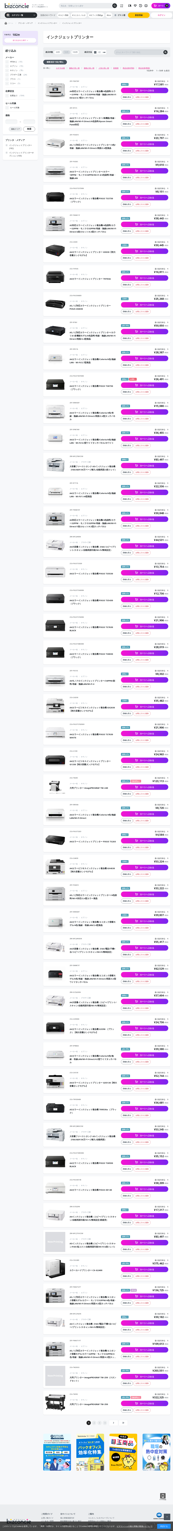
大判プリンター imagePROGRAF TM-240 (89, 788)
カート (163, 5)
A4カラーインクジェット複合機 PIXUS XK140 (91, 1189)
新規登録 (139, 15)
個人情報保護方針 (67, 1518)
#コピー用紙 (63, 15)
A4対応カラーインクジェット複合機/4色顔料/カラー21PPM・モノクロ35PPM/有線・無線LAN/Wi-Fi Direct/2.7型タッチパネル (93, 94)
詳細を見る (127, 97)
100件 (75, 52)
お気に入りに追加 (142, 97)
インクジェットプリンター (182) (20, 147)
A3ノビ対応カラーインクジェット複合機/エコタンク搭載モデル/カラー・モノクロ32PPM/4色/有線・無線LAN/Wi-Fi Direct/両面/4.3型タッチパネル (93, 1300)
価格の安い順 (74, 68)
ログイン (161, 15)
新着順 (116, 68)
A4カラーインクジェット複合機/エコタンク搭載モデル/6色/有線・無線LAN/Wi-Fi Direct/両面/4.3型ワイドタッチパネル (93, 978)
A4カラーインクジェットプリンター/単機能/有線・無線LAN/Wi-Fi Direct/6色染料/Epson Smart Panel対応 (93, 121)
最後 (123, 1423)
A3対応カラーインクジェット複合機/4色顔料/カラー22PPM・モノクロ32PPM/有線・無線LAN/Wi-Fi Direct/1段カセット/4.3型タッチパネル (93, 523)
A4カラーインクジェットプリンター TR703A (90, 278)
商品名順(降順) (144, 68)
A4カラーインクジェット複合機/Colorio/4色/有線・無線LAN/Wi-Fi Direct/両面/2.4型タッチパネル (92, 416)
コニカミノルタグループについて (101, 1518)
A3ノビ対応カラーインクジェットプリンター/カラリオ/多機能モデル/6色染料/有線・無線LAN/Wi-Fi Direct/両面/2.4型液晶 (93, 335)
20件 (58, 52)
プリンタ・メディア (15, 140)
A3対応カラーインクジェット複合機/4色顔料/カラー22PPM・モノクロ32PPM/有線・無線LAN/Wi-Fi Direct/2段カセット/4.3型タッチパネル (93, 228)
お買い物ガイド (47, 1518)
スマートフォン (162, 1496)
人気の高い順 (104, 68)
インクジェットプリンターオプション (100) (21, 154)
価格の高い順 (89, 68)
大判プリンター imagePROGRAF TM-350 (89, 1404)
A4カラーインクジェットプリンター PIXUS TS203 (93, 841)
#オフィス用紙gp (96, 15)
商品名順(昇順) (128, 68)
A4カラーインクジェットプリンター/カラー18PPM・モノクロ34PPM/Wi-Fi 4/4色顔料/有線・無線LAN (93, 174)
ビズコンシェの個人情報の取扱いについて (135, 1526)
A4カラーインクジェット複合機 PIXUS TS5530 (91, 573)
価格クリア (15, 129)
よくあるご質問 (47, 1521)
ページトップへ (167, 1517)
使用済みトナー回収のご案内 (99, 1521)
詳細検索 (121, 6)
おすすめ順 (60, 68)
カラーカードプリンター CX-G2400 (86, 1270)
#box (109, 15)
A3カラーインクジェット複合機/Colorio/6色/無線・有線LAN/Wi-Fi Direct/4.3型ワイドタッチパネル (93, 1059)
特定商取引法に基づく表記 (70, 1521)
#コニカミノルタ (79, 15)
